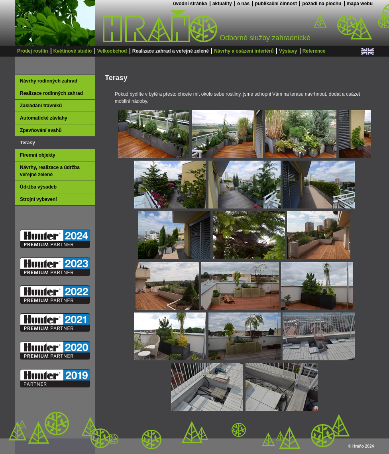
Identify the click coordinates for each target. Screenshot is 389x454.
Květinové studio (72, 51)
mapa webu (360, 3)
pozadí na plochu (321, 3)
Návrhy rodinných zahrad (48, 81)
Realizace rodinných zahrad (51, 93)
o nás (243, 3)
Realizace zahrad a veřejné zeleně (170, 51)
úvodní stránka (190, 3)
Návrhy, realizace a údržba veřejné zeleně (50, 171)
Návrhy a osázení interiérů (243, 51)
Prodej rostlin (32, 51)
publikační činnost (276, 3)
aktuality (222, 3)
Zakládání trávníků (41, 105)
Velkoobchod (112, 51)
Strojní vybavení (38, 199)
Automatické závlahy (43, 118)
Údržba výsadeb (38, 187)
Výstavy (288, 51)
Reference (314, 51)
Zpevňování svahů (41, 130)
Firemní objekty (37, 155)
